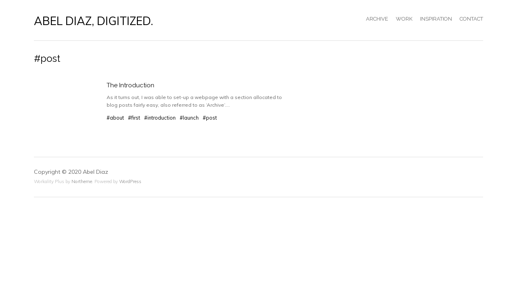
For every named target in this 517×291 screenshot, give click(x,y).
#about (115, 117)
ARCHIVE (377, 19)
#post (210, 117)
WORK (404, 19)
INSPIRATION (436, 19)
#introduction (160, 117)
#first (134, 117)
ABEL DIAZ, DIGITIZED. (93, 21)
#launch (189, 117)
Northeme (81, 181)
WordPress (130, 181)
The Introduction (130, 85)
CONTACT (471, 19)
